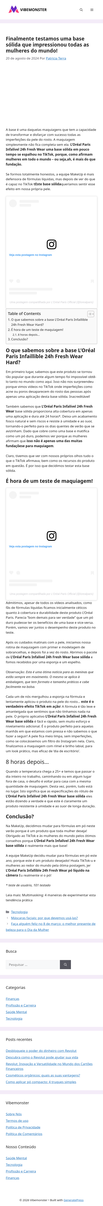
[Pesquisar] (65, 964)
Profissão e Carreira (21, 1005)
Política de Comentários (24, 1134)
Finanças (12, 998)
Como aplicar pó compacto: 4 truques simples (41, 1082)
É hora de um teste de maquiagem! (37, 330)
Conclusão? (19, 339)
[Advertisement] (51, 95)
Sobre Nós (14, 1114)
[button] (81, 10)
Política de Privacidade (23, 1127)
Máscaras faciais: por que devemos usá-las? (44, 918)
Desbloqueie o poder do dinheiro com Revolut (41, 1050)
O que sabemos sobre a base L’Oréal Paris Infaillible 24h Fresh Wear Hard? (49, 322)
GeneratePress (73, 1200)
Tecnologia (19, 912)
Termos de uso (17, 1120)
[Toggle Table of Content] (88, 314)
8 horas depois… (29, 334)
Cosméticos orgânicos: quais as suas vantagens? (43, 1075)
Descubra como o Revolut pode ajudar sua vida (42, 1057)
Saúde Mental (16, 1012)
